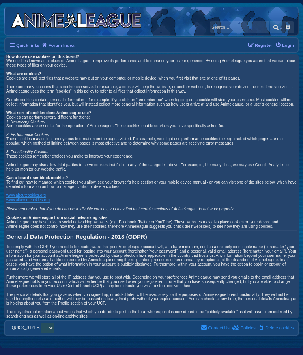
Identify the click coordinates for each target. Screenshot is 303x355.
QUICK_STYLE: (33, 327)
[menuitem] (284, 45)
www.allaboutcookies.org (28, 200)
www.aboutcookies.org (26, 195)
